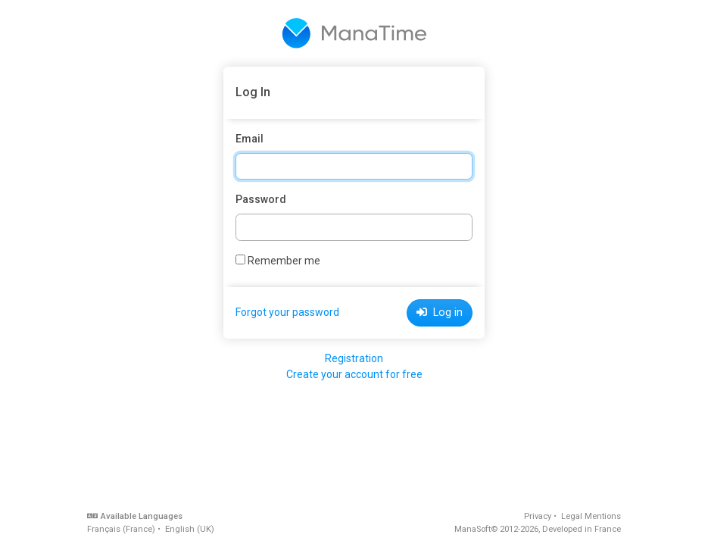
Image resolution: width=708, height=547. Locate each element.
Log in (439, 312)
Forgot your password (287, 312)
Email (249, 139)
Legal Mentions (591, 516)
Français (121, 529)
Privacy (537, 516)
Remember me (277, 261)
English (189, 529)
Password (260, 199)
